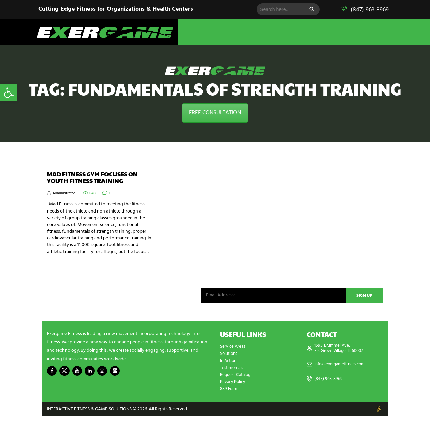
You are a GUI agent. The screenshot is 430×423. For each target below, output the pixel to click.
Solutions (229, 360)
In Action (229, 367)
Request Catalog (236, 381)
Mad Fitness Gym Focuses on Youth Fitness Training (97, 179)
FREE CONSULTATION (215, 112)
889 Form (229, 395)
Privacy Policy (234, 388)
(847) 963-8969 (370, 10)
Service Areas (233, 353)
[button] (8, 92)
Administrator (65, 196)
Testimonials (232, 374)
